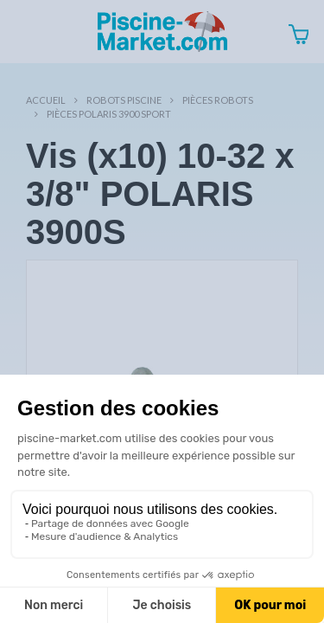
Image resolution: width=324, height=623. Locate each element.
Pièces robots (217, 100)
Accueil (46, 100)
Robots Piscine (124, 100)
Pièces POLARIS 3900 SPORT (109, 113)
